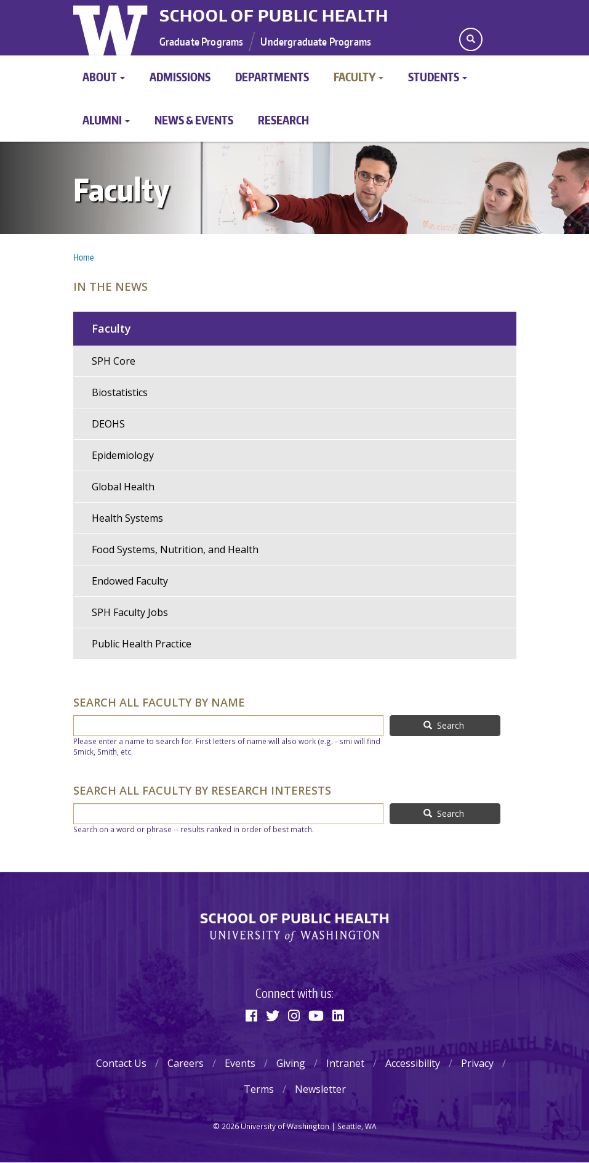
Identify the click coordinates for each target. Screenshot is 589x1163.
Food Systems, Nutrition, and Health (175, 549)
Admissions (180, 77)
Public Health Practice (141, 643)
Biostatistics (120, 392)
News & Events (193, 120)
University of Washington (111, 27)
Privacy (477, 1063)
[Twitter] (272, 1015)
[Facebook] (251, 1015)
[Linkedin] (338, 1015)
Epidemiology (123, 455)
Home (83, 257)
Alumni (106, 120)
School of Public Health (273, 15)
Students (437, 77)
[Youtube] (316, 1015)
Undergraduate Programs (315, 41)
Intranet (345, 1063)
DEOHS (108, 424)
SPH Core (113, 361)
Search (443, 725)
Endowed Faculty (130, 581)
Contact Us (121, 1063)
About (103, 77)
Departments (272, 77)
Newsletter (320, 1089)
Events (240, 1063)
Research (283, 120)
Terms (259, 1089)
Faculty (358, 77)
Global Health (123, 486)
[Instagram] (294, 1015)
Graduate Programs (201, 41)
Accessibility (412, 1063)
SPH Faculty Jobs (130, 612)
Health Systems (127, 518)
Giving (290, 1063)
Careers (185, 1063)
